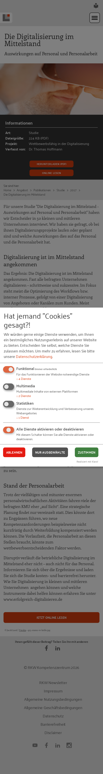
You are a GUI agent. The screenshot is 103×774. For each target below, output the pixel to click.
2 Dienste (23, 396)
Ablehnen (14, 452)
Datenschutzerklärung (34, 356)
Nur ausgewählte (50, 452)
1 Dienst (22, 417)
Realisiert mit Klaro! (87, 461)
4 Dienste (23, 378)
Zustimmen (86, 452)
